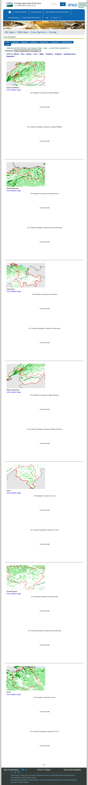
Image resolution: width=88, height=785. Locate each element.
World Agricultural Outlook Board (62, 775)
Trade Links (25, 778)
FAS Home (9, 32)
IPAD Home (22, 32)
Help (46, 18)
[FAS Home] (18, 3)
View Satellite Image (13, 90)
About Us (56, 18)
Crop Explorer (38, 32)
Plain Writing (15, 778)
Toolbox (7, 42)
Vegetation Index (44, 42)
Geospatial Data (13, 18)
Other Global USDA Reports (32, 18)
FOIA (33, 778)
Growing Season (55, 42)
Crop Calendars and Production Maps (57, 12)
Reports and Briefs (21, 12)
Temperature (24, 42)
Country (8, 44)
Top (44, 765)
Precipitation (15, 42)
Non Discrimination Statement (50, 780)
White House (23, 782)
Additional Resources (67, 42)
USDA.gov (24, 775)
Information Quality (69, 780)
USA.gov (14, 782)
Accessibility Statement (18, 780)
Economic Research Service (39, 775)
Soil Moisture (34, 42)
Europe (53, 32)
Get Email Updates (72, 770)
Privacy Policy (33, 780)
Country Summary (36, 12)
